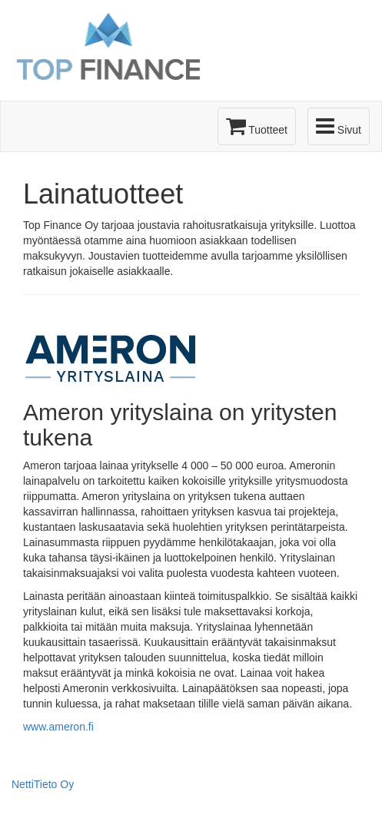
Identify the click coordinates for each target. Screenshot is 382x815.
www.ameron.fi (58, 727)
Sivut (338, 126)
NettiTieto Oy (43, 784)
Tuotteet (256, 126)
